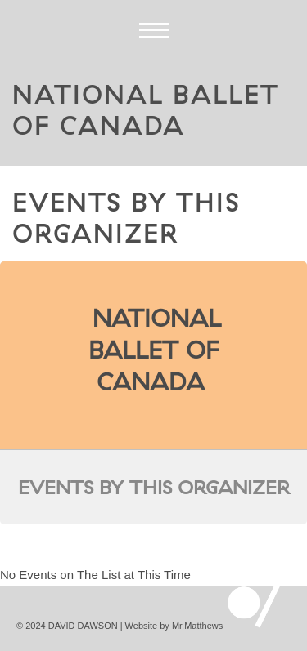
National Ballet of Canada (155, 349)
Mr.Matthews (197, 626)
